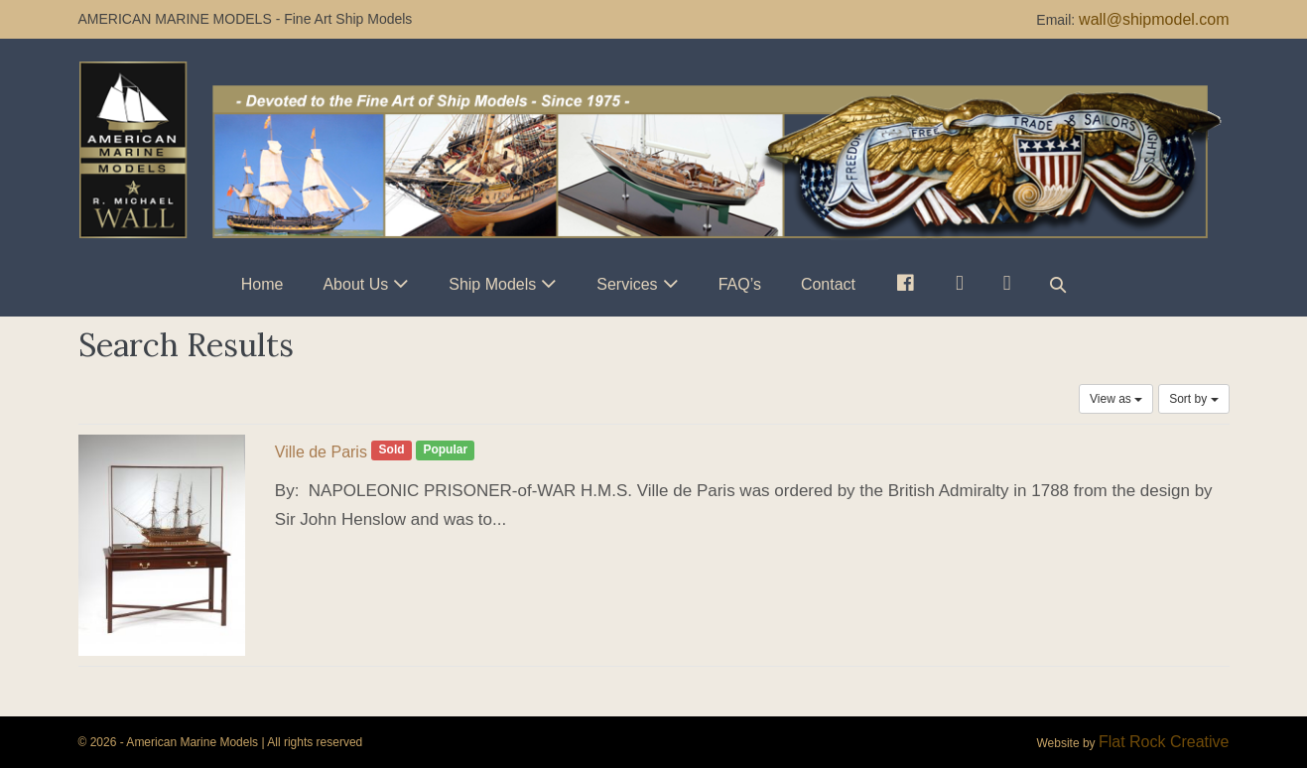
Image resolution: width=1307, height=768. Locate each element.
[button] (1058, 284)
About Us (355, 284)
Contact (828, 284)
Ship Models (492, 284)
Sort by (1193, 399)
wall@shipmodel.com (1154, 19)
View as (1116, 399)
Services (626, 284)
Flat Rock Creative (1164, 741)
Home (262, 284)
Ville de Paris (321, 452)
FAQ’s (740, 284)
